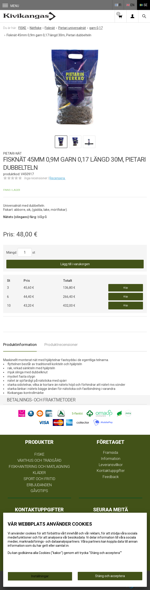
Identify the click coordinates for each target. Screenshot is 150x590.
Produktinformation (20, 344)
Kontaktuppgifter (111, 470)
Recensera (57, 178)
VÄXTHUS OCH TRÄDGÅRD (39, 460)
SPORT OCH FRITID (39, 478)
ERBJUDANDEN (39, 485)
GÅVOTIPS (39, 490)
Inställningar (40, 576)
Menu (10, 6)
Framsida (110, 452)
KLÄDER (39, 472)
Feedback (111, 476)
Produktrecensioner (61, 344)
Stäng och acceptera (110, 576)
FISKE (39, 454)
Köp (125, 287)
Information (110, 458)
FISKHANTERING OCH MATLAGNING (39, 466)
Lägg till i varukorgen (75, 264)
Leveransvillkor (111, 464)
